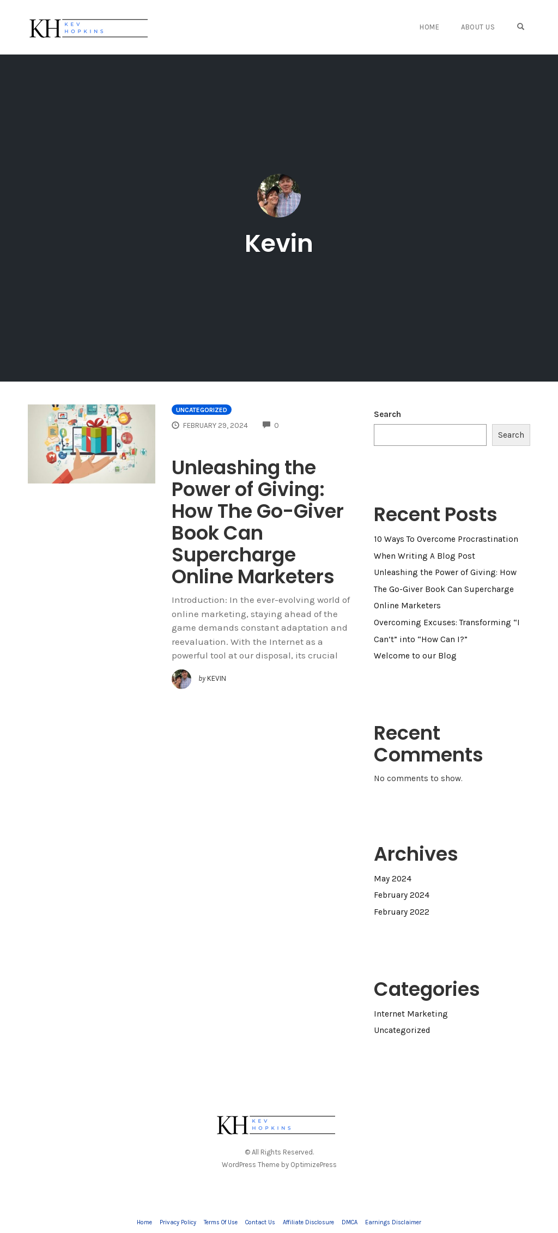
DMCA (349, 1222)
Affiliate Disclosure (308, 1222)
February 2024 (401, 895)
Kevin (279, 243)
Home (429, 27)
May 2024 (392, 879)
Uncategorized (201, 410)
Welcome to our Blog (415, 656)
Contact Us (260, 1222)
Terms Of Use (221, 1222)
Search (387, 414)
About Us (478, 27)
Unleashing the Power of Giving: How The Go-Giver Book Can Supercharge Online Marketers (258, 522)
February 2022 (401, 912)
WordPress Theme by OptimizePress (279, 1165)
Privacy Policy (178, 1222)
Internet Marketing (411, 1014)
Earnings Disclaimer (393, 1222)
